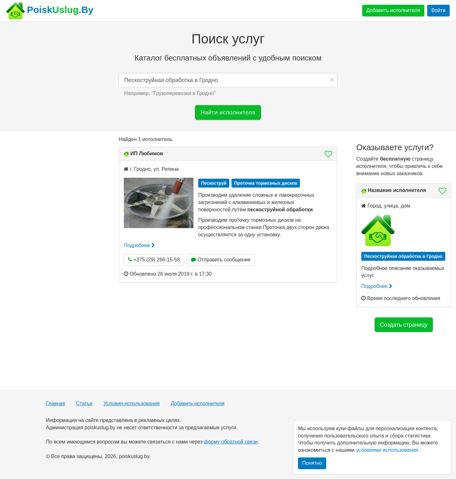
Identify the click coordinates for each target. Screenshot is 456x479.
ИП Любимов (146, 153)
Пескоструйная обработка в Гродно (403, 256)
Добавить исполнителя (393, 10)
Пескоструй (213, 183)
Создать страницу (404, 325)
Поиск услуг (228, 38)
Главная (55, 403)
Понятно (312, 463)
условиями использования (387, 450)
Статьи (84, 403)
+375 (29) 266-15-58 (154, 259)
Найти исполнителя (227, 112)
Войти (438, 10)
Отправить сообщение (220, 259)
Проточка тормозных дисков (265, 183)
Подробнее (139, 245)
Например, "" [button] (170, 93)
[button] (326, 154)
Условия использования (132, 403)
